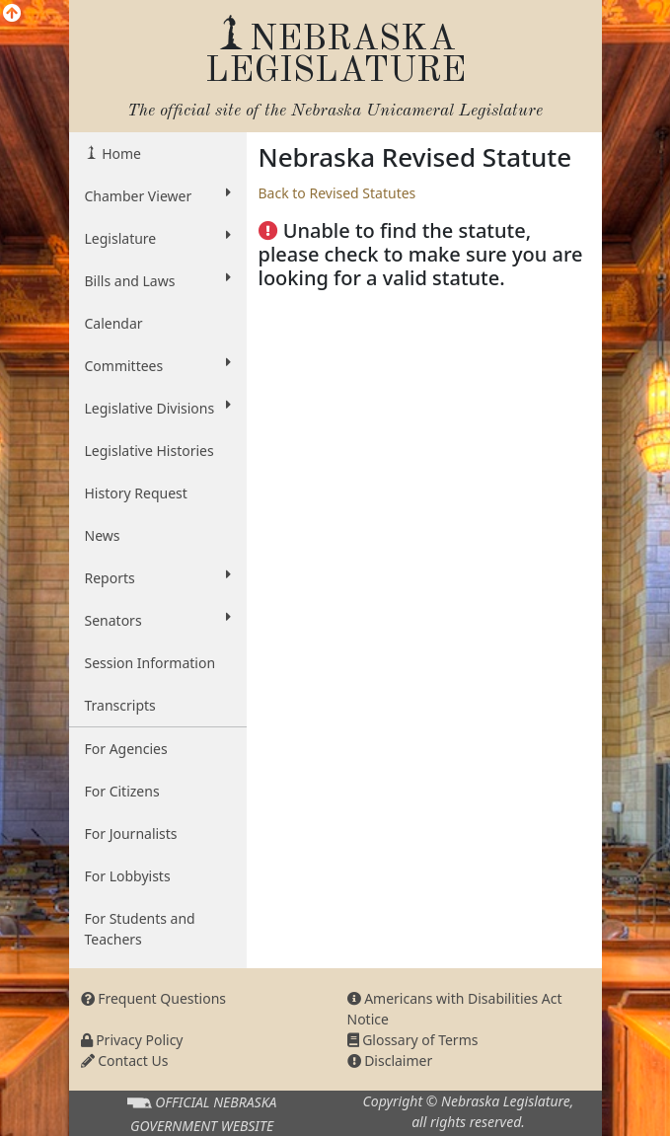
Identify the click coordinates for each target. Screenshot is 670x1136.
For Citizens (122, 791)
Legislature (158, 238)
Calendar (114, 323)
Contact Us (125, 1060)
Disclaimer (390, 1060)
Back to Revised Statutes (337, 193)
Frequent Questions (154, 998)
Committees (158, 365)
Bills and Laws (158, 280)
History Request (136, 493)
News (102, 535)
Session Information (150, 662)
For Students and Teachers (140, 928)
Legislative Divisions (158, 407)
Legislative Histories (149, 450)
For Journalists (131, 833)
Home (120, 153)
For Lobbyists (128, 876)
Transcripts (120, 705)
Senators (158, 620)
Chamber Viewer (158, 195)
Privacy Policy (132, 1039)
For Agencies (126, 748)
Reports (158, 577)
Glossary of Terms (413, 1039)
